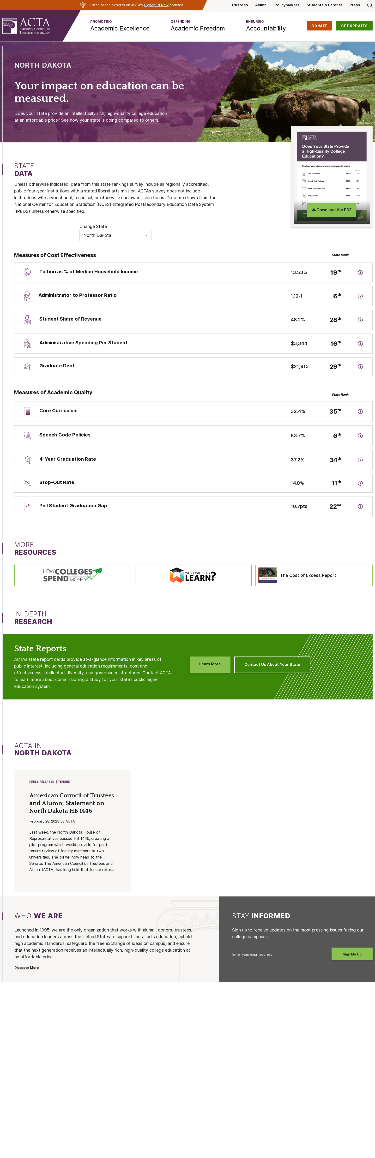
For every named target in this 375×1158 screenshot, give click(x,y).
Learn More (210, 664)
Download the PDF (331, 210)
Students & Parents (324, 5)
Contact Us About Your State (272, 664)
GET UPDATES (354, 26)
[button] (120, 26)
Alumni (261, 5)
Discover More (26, 968)
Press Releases (42, 782)
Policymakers (287, 5)
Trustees (239, 5)
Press (355, 5)
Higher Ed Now (156, 5)
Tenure (64, 782)
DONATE (319, 26)
